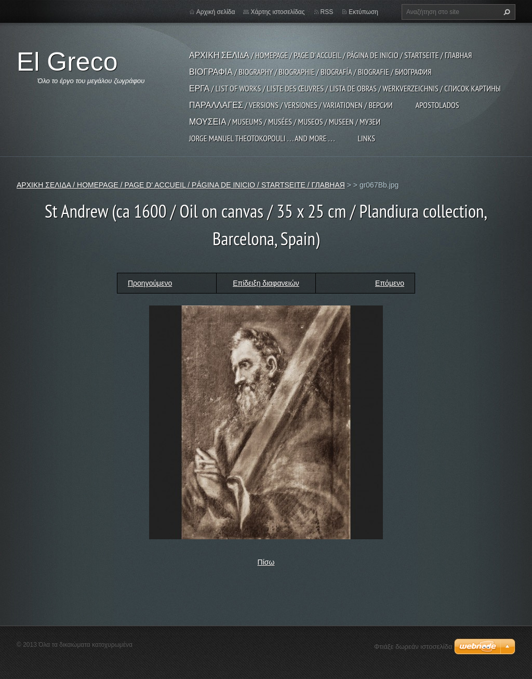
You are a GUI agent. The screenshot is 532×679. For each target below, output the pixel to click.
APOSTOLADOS (437, 105)
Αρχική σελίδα (215, 12)
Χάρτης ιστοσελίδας (277, 12)
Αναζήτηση (505, 12)
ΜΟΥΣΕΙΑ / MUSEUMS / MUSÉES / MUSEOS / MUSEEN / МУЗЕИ (284, 121)
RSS (327, 12)
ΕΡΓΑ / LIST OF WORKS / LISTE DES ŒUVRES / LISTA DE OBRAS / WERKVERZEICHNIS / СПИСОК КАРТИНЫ (345, 88)
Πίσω (266, 562)
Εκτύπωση (363, 12)
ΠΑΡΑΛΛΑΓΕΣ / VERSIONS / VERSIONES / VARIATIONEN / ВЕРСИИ (291, 105)
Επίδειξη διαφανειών (266, 283)
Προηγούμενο (150, 283)
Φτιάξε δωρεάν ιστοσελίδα (413, 646)
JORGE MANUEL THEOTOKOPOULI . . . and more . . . (262, 138)
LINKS (366, 138)
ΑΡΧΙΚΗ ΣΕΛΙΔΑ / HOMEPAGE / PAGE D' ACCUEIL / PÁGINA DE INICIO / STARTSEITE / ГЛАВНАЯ (330, 55)
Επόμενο (389, 283)
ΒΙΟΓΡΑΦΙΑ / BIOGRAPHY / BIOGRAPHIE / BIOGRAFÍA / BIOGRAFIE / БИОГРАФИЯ (310, 71)
